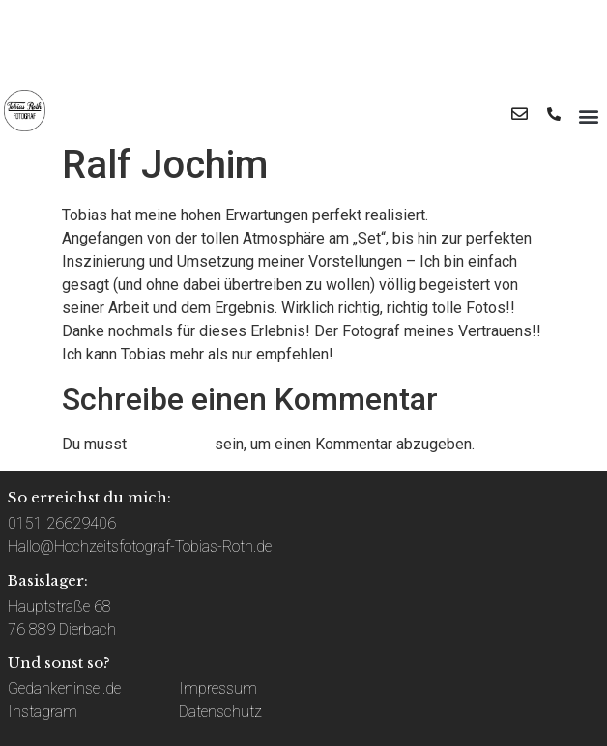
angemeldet (170, 444)
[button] (588, 115)
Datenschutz (220, 712)
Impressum (218, 688)
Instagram (42, 712)
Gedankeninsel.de (64, 688)
